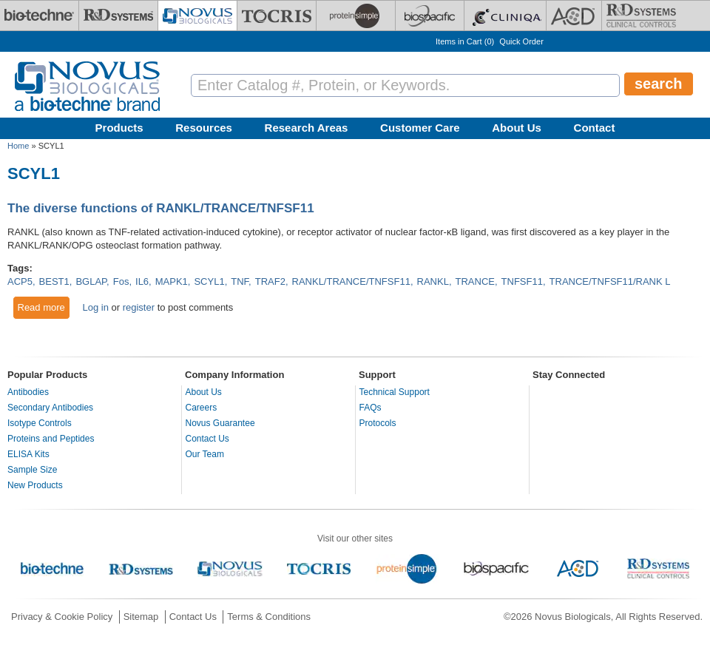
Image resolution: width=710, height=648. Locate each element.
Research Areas (306, 127)
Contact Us (207, 438)
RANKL (433, 281)
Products (119, 127)
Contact (594, 127)
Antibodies (28, 392)
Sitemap (141, 616)
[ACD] (574, 15)
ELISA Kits (28, 454)
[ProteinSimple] (356, 15)
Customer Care (420, 127)
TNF (239, 281)
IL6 (142, 281)
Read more (44, 307)
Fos (121, 281)
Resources (203, 127)
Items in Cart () (465, 41)
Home (18, 145)
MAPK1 (171, 281)
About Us (516, 127)
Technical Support (394, 392)
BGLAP (90, 281)
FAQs (370, 407)
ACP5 (20, 281)
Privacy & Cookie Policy (61, 616)
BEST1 (54, 281)
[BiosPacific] (430, 15)
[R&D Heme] (641, 15)
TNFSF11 (522, 281)
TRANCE (475, 281)
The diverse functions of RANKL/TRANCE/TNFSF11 (160, 208)
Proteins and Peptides (50, 438)
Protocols (377, 423)
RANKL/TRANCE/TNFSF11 (351, 281)
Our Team (205, 454)
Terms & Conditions (269, 616)
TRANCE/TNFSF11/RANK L (610, 281)
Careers (201, 407)
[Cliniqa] (505, 15)
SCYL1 (209, 281)
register (139, 307)
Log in (95, 307)
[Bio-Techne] (39, 15)
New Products (35, 485)
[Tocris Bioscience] (276, 15)
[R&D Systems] (118, 15)
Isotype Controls (39, 423)
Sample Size (32, 470)
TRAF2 (270, 281)
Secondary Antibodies (50, 407)
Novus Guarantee (220, 423)
